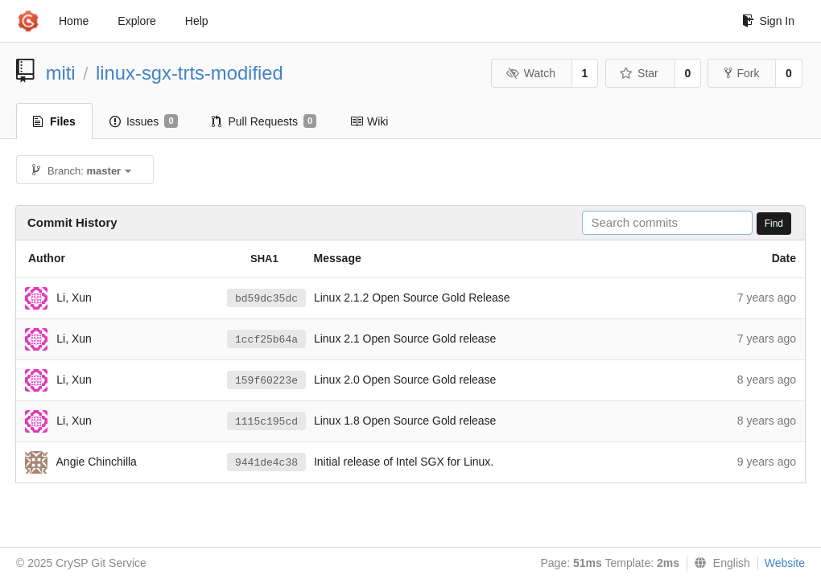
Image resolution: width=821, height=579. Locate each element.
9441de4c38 (266, 463)
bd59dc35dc (266, 299)
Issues (143, 121)
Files (54, 121)
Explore (136, 20)
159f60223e (266, 381)
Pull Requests (264, 121)
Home (74, 20)
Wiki (369, 121)
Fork (741, 73)
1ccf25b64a (266, 340)
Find (774, 223)
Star (639, 73)
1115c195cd (266, 422)
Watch (530, 73)
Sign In (768, 20)
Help (196, 20)
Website (785, 562)
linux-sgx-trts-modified (189, 73)
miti (61, 73)
